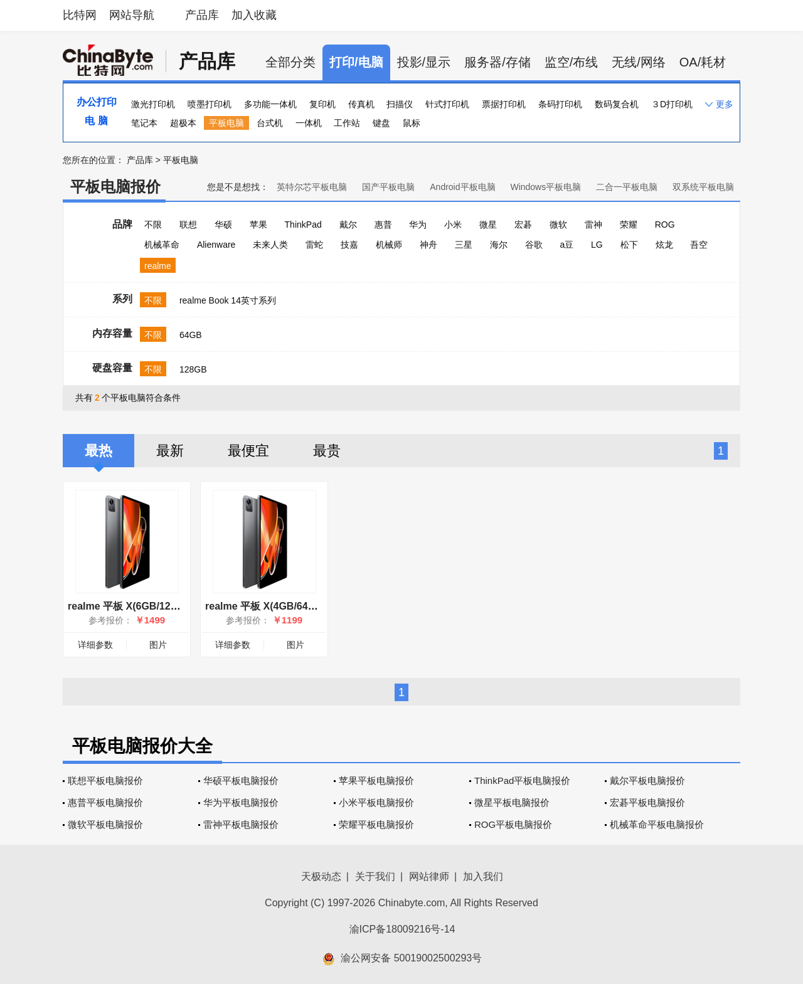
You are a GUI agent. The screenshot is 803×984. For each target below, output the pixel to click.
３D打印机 (672, 104)
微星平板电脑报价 (512, 802)
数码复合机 (617, 104)
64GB (190, 335)
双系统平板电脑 (703, 187)
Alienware (216, 245)
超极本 (183, 123)
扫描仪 (399, 104)
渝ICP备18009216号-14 (402, 929)
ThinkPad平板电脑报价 (522, 780)
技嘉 (349, 245)
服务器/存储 (497, 62)
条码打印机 (560, 104)
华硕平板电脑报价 (241, 780)
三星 (463, 245)
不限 (153, 225)
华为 (418, 225)
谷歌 (534, 245)
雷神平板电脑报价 (241, 824)
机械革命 (161, 245)
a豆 (566, 245)
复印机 (322, 104)
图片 (158, 645)
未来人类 (270, 245)
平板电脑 (226, 123)
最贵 (327, 450)
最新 (170, 450)
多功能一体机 (270, 104)
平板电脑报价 (115, 186)
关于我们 (375, 876)
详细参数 (95, 645)
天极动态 (321, 876)
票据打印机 (504, 104)
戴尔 (348, 225)
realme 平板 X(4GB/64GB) (265, 606)
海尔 (499, 245)
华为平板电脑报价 (241, 802)
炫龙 (664, 245)
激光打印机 (153, 104)
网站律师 (429, 876)
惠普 (383, 225)
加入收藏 (254, 15)
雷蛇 (314, 245)
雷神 (593, 225)
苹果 (258, 225)
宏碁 (523, 225)
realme (157, 266)
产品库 (202, 15)
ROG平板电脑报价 (513, 824)
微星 (488, 225)
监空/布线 (571, 62)
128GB (193, 369)
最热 (98, 450)
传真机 (361, 104)
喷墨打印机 (209, 104)
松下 (629, 245)
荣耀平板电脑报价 (376, 824)
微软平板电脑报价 (105, 824)
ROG (665, 225)
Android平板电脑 (462, 187)
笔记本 (144, 123)
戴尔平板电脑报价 (647, 780)
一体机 (308, 123)
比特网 (80, 15)
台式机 (270, 123)
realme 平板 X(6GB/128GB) (131, 606)
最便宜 (248, 450)
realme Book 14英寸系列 (227, 300)
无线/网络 (639, 62)
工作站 (347, 123)
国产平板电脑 (388, 187)
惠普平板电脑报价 (105, 802)
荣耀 (628, 225)
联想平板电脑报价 (105, 780)
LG (597, 245)
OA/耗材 (702, 62)
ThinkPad (303, 225)
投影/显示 (424, 62)
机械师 (389, 245)
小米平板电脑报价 (376, 802)
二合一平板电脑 (626, 187)
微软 (558, 225)
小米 (453, 225)
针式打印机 (447, 104)
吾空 (699, 245)
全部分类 (290, 62)
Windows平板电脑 (545, 187)
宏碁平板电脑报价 (647, 802)
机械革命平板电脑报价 (657, 824)
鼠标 (411, 123)
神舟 (428, 245)
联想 (188, 225)
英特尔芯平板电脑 (312, 187)
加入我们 (483, 876)
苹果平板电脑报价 (376, 780)
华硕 (223, 225)
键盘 (381, 123)
